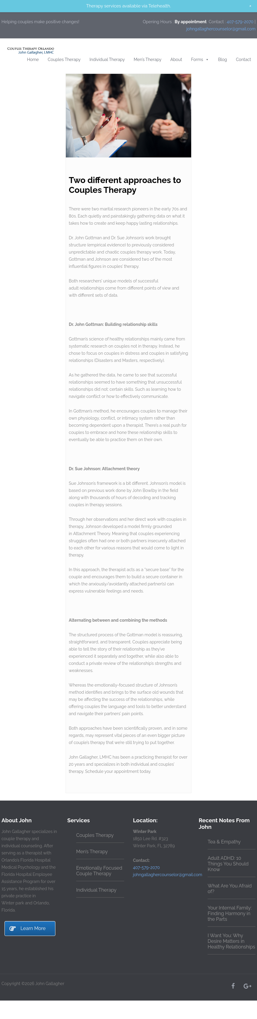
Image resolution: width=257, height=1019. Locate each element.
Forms (200, 59)
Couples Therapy (64, 59)
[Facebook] (233, 986)
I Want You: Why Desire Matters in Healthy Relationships (231, 941)
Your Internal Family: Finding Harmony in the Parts (230, 913)
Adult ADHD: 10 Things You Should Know (228, 863)
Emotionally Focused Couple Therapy (99, 870)
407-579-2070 (240, 21)
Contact (243, 59)
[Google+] (247, 986)
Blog (222, 59)
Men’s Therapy (147, 59)
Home (33, 59)
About (176, 59)
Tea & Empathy (224, 842)
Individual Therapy (107, 59)
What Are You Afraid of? (230, 888)
